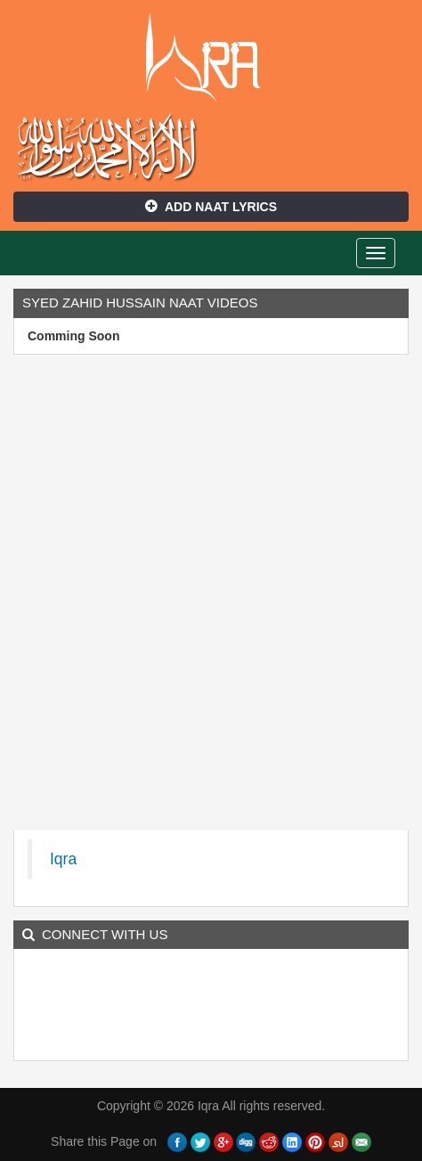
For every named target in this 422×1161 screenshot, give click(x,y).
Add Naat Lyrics (211, 207)
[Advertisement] (211, 597)
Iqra (211, 57)
